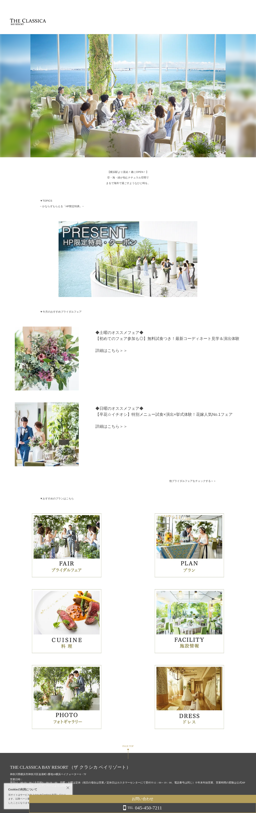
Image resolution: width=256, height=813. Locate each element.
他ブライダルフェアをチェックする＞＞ (192, 480)
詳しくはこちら (40, 802)
